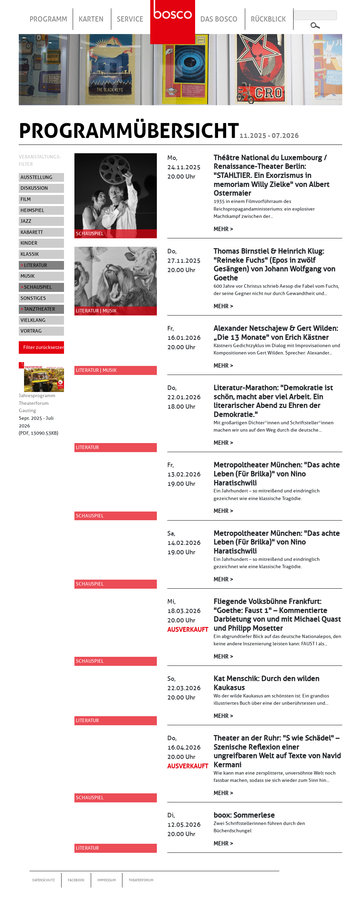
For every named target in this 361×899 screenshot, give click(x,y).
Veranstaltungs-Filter (40, 160)
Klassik (30, 254)
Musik (27, 276)
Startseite (173, 13)
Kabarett (32, 232)
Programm (48, 19)
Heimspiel (32, 210)
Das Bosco (219, 19)
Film (26, 199)
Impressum (106, 880)
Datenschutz (43, 880)
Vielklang (33, 320)
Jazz (26, 221)
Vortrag (31, 331)
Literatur (35, 265)
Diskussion (34, 188)
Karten (91, 19)
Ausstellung (37, 177)
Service (130, 19)
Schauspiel (38, 287)
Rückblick (268, 19)
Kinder (29, 243)
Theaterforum (141, 880)
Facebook (76, 880)
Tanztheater (39, 309)
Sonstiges (33, 298)
